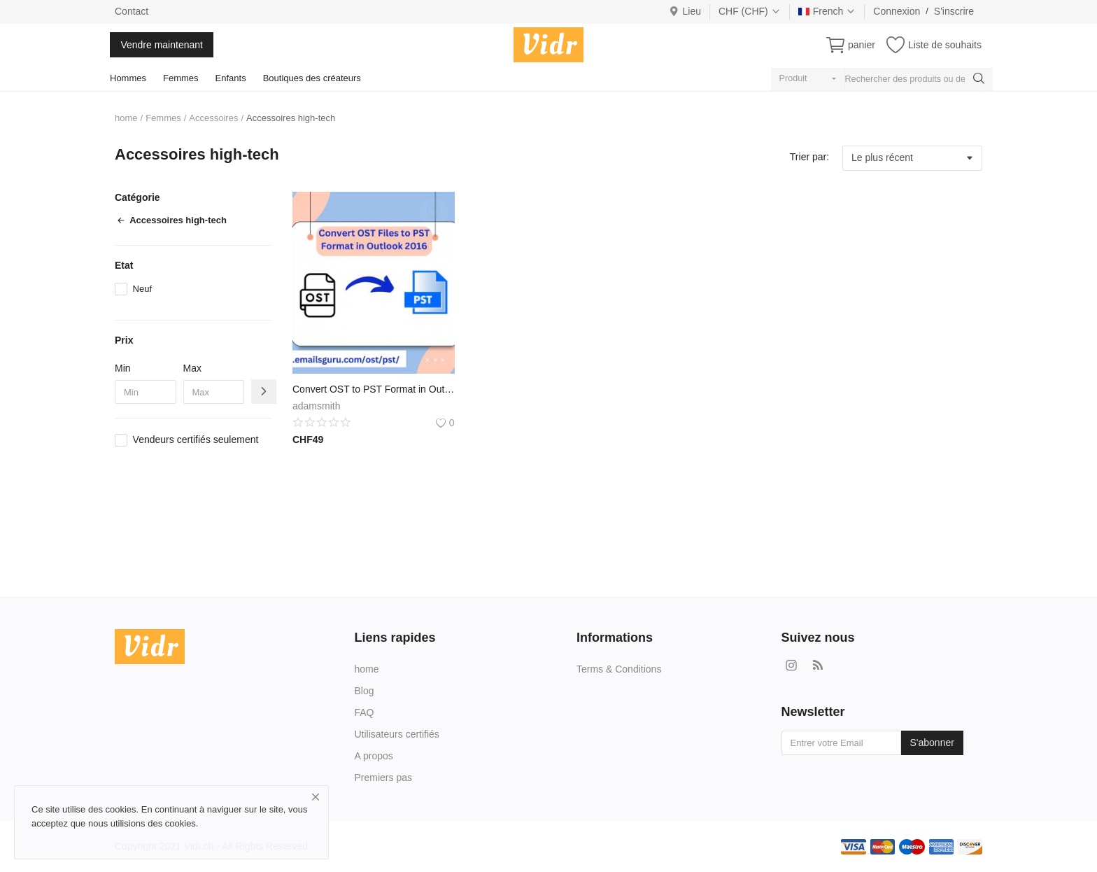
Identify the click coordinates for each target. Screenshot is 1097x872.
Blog (364, 690)
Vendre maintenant (161, 44)
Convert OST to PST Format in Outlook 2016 (373, 389)
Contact (131, 11)
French (827, 11)
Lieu (684, 11)
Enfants (230, 78)
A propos (374, 755)
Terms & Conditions (618, 669)
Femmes (181, 78)
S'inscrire (954, 11)
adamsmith (316, 406)
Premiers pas (383, 777)
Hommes (128, 78)
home (126, 118)
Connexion (896, 11)
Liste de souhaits (945, 44)
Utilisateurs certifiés (397, 734)
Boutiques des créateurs (312, 78)
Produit (793, 78)
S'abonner (932, 742)
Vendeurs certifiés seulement (196, 439)
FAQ (364, 712)
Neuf (142, 288)
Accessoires (213, 118)
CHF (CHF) (750, 11)
